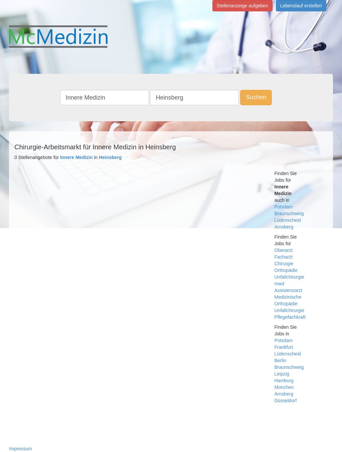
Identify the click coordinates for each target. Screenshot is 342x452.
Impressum (20, 448)
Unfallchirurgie (289, 277)
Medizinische (288, 297)
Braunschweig (289, 213)
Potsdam (284, 206)
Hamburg (284, 380)
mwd (280, 283)
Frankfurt (284, 347)
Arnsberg (284, 227)
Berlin (281, 360)
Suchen (256, 97)
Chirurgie (284, 263)
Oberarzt (284, 250)
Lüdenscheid (288, 220)
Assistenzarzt (288, 290)
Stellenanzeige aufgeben (242, 5)
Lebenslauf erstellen (301, 5)
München (284, 387)
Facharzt (284, 257)
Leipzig (282, 373)
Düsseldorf (286, 400)
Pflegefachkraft (290, 317)
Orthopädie (286, 270)
